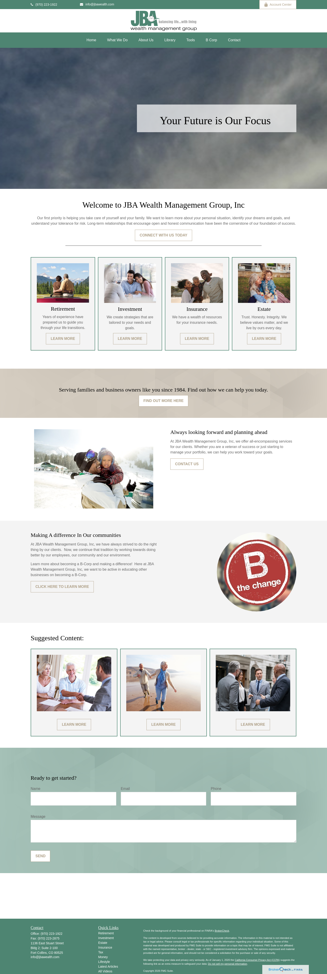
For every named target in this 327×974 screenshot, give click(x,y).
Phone (216, 789)
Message (38, 816)
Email (125, 789)
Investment (106, 938)
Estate (102, 943)
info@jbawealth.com (97, 4)
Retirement (106, 933)
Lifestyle (104, 962)
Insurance (105, 947)
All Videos (105, 971)
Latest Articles (108, 966)
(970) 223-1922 (44, 4)
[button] (91, 40)
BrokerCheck (222, 930)
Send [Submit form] (40, 856)
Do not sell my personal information (227, 963)
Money (103, 957)
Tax (100, 952)
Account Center (278, 5)
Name (35, 789)
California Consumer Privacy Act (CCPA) (257, 960)
